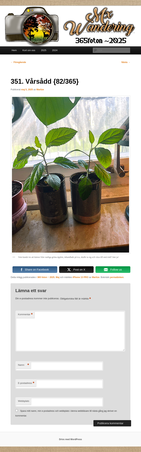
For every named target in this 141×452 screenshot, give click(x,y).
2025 (43, 50)
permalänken (117, 277)
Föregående (18, 62)
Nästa (126, 62)
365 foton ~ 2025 (46, 277)
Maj (57, 277)
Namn (23, 365)
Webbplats (23, 401)
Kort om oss (29, 50)
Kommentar (25, 314)
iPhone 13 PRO (80, 277)
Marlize (40, 89)
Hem (14, 50)
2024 (54, 50)
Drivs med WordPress (70, 439)
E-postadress (26, 383)
